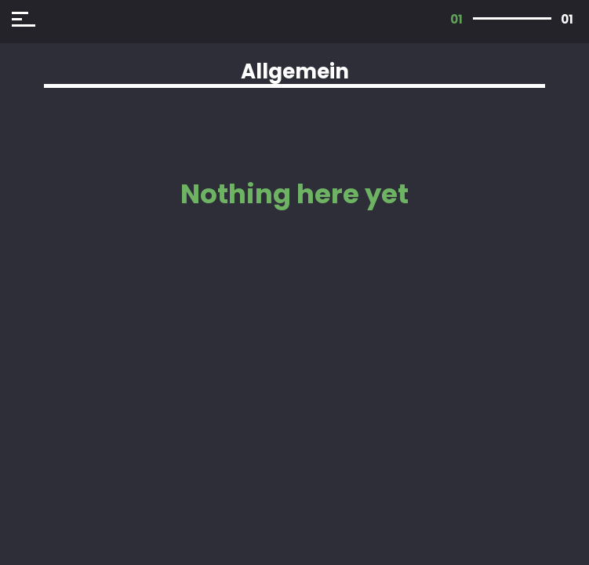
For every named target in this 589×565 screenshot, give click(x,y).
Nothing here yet (294, 194)
